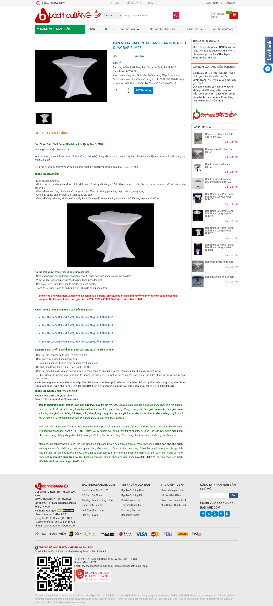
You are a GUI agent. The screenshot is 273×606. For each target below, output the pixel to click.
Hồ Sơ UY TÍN (134, 3)
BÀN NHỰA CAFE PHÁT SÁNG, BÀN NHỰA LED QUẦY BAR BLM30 (77, 317)
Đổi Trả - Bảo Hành (171, 495)
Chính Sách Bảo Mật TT (173, 500)
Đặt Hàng (143, 90)
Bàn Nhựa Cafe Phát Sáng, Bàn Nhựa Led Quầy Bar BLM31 (219, 247)
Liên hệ (152, 3)
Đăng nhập (212, 3)
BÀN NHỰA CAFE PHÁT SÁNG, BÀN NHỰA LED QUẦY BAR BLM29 (77, 325)
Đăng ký (230, 3)
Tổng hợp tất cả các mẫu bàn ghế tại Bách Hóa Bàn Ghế (147, 598)
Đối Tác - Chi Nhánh (92, 495)
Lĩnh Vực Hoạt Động (93, 510)
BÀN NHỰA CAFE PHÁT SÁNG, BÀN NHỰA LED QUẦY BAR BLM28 (77, 333)
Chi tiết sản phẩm (51, 133)
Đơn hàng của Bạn (131, 500)
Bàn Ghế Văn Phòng (222, 29)
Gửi (234, 495)
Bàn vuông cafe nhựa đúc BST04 (219, 150)
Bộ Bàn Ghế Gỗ (194, 29)
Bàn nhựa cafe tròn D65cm (219, 276)
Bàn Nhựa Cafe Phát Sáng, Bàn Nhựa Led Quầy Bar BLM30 (219, 197)
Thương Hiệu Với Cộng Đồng (97, 500)
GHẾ (107, 29)
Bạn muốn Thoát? (130, 515)
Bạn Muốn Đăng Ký (131, 495)
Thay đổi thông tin (131, 505)
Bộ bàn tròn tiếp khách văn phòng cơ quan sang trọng (140, 595)
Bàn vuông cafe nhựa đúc (219, 261)
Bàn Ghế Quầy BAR (130, 29)
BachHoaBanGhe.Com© (95, 490)
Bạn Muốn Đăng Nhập (133, 490)
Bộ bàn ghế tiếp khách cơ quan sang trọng (193, 595)
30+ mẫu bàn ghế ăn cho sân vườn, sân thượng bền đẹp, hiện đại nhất (72, 595)
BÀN (92, 29)
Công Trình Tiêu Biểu (93, 505)
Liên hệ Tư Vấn (90, 515)
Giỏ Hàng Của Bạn (131, 510)
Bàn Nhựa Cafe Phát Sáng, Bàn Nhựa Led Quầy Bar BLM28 (219, 230)
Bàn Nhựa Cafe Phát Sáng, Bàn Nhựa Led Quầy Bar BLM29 (219, 214)
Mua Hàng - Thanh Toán (173, 505)
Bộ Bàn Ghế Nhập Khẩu (163, 29)
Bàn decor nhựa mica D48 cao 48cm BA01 (219, 135)
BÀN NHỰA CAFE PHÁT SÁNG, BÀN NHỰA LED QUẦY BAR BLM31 (77, 341)
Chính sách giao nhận (172, 490)
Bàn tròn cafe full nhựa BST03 (217, 165)
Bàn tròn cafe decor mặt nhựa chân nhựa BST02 (218, 180)
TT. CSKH (116, 3)
